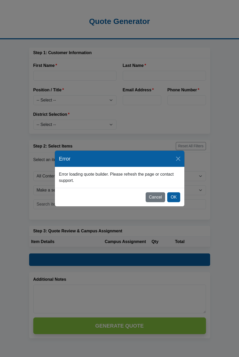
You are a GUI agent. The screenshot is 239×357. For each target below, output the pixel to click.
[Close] (178, 159)
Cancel (155, 197)
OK (174, 197)
